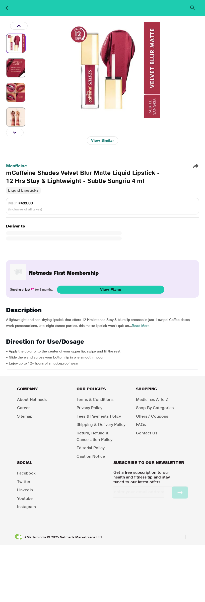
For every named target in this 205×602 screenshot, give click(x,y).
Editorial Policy (91, 447)
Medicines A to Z (152, 399)
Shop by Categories (155, 407)
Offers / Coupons (152, 416)
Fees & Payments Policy (99, 416)
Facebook (26, 473)
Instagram (26, 506)
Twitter (23, 481)
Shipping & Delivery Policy (101, 424)
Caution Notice (91, 456)
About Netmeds (32, 399)
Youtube (24, 498)
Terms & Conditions (95, 399)
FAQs (141, 424)
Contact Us (146, 433)
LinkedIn (25, 490)
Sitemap (24, 416)
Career (23, 407)
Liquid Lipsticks (23, 190)
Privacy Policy (89, 407)
